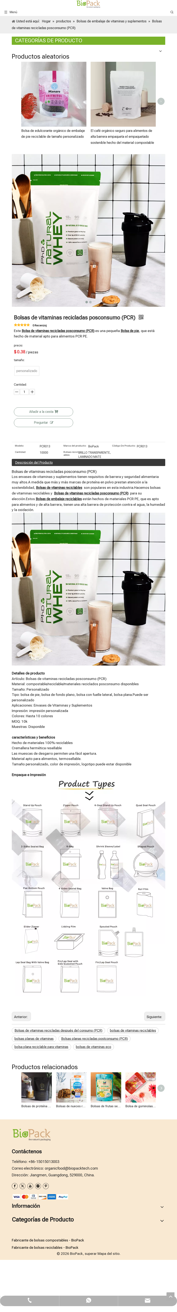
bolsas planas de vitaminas (34, 1039)
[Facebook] (15, 1186)
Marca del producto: (75, 445)
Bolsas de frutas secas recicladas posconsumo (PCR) (106, 1106)
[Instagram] (38, 1186)
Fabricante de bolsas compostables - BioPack (48, 1240)
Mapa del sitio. (109, 1253)
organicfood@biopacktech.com (71, 1168)
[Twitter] (22, 1186)
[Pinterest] (46, 1186)
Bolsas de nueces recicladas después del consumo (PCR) (71, 1106)
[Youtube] (30, 1186)
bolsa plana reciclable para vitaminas (41, 1047)
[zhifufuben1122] (40, 1197)
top (170, 1296)
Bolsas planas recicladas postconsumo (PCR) (94, 1039)
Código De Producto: (124, 445)
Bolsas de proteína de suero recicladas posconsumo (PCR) (36, 1106)
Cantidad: (20, 452)
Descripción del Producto (34, 463)
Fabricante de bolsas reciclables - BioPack (45, 1247)
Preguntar (43, 423)
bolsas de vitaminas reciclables (133, 1031)
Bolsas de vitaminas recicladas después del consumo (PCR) (58, 1031)
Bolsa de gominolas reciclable (140, 1106)
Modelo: (19, 445)
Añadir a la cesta (43, 412)
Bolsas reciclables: (70, 453)
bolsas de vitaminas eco (93, 1047)
